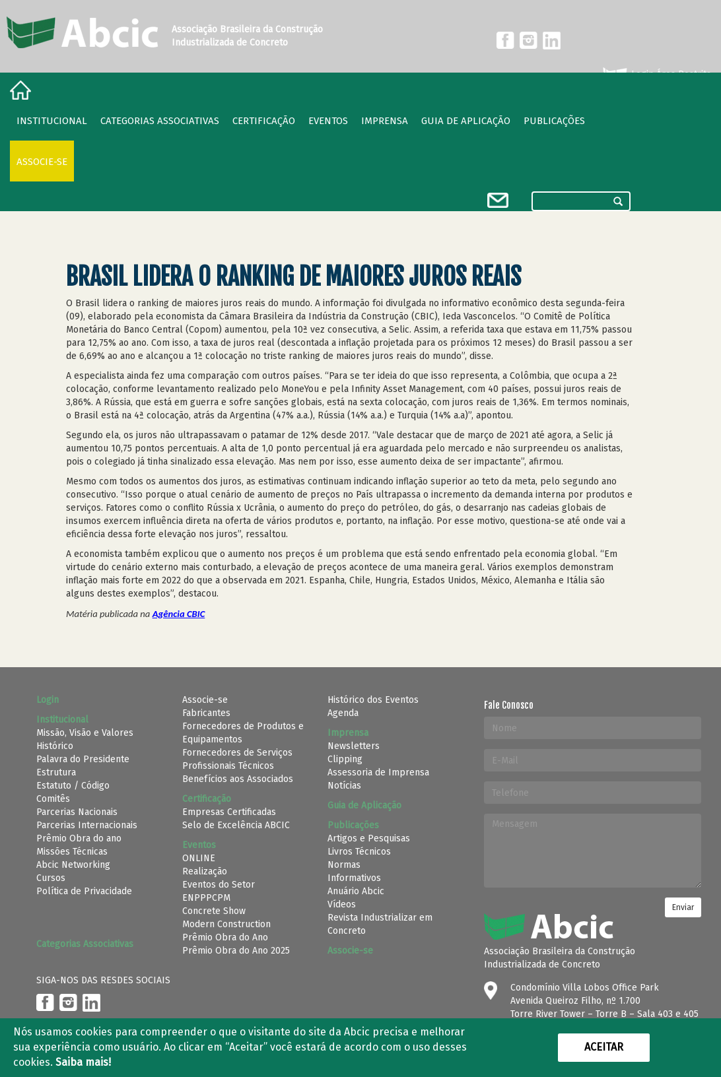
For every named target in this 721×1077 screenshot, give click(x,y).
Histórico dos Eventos (373, 699)
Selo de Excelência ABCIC (236, 825)
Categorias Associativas (159, 121)
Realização (204, 871)
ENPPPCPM (206, 897)
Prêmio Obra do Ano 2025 (236, 950)
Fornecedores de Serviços (237, 752)
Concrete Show (214, 911)
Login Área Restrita (656, 74)
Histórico (54, 746)
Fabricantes (206, 713)
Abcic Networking (73, 864)
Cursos (50, 878)
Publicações (554, 121)
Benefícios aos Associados (237, 779)
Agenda (343, 713)
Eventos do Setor (218, 884)
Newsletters (353, 746)
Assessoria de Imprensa (378, 772)
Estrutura (56, 772)
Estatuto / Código (73, 785)
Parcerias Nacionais (77, 812)
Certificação (263, 121)
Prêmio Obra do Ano (225, 937)
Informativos (354, 878)
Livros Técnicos (359, 851)
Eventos (328, 121)
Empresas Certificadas (229, 812)
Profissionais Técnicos (228, 765)
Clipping (344, 759)
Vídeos (341, 904)
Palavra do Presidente (82, 759)
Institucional (52, 121)
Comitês (53, 798)
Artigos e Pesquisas (368, 838)
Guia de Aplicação (465, 121)
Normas (343, 864)
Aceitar (603, 1047)
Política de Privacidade (84, 891)
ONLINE (198, 858)
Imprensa (384, 121)
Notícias (344, 785)
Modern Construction (226, 924)
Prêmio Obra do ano (78, 838)
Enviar (683, 907)
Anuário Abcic (355, 891)
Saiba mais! (83, 1062)
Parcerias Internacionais (86, 825)
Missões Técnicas (72, 851)
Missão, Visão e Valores (84, 732)
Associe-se (42, 162)
